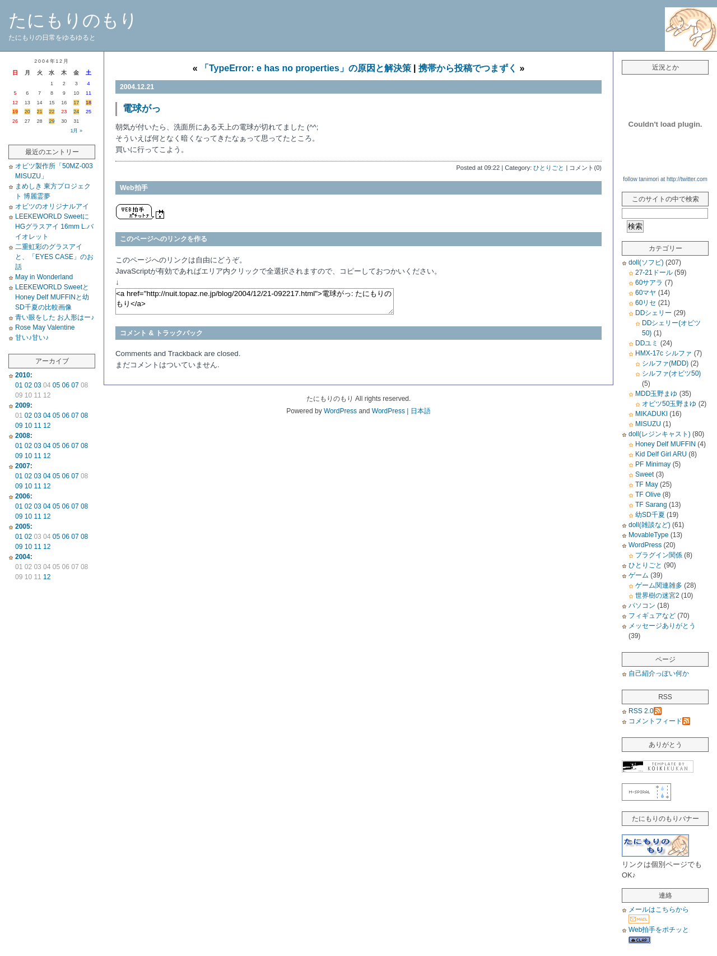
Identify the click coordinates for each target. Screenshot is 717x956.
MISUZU (648, 424)
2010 (22, 375)
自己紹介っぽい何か (658, 673)
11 (37, 425)
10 (28, 425)
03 (37, 385)
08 (84, 415)
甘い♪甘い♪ (32, 337)
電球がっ (142, 108)
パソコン (641, 605)
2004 (22, 557)
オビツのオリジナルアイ (52, 206)
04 (46, 415)
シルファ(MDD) (665, 363)
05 (56, 385)
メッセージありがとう (662, 626)
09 (18, 425)
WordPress (645, 545)
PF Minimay (653, 464)
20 (27, 111)
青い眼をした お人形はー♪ (54, 317)
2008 (22, 436)
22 (51, 111)
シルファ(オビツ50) (671, 373)
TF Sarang (651, 505)
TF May (646, 484)
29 (51, 121)
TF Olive (647, 494)
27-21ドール (654, 272)
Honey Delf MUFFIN (665, 444)
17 (76, 102)
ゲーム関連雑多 (658, 585)
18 (88, 102)
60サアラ (649, 283)
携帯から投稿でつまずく (467, 68)
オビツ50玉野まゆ (669, 404)
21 (40, 111)
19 (15, 111)
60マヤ (645, 293)
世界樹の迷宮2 (657, 595)
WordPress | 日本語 (401, 411)
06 (65, 385)
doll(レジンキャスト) (659, 434)
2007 (22, 466)
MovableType (648, 535)
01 (18, 385)
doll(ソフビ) (646, 262)
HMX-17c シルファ (663, 353)
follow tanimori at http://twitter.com (665, 179)
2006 (22, 496)
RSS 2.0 (645, 711)
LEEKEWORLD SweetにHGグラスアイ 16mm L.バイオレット (54, 227)
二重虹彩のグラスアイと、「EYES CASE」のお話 (54, 257)
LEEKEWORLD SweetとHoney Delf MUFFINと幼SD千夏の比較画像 (52, 297)
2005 (22, 526)
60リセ (645, 303)
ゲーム (638, 575)
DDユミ (646, 343)
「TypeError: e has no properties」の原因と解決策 (305, 68)
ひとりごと (548, 167)
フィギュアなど (652, 616)
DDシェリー (653, 313)
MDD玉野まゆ (656, 394)
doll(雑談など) (649, 525)
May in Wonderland (44, 277)
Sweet (644, 474)
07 (74, 385)
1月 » (76, 130)
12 (46, 425)
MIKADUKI (651, 414)
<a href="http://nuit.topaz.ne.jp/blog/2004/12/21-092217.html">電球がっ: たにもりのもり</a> (254, 301)
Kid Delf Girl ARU (661, 454)
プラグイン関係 (658, 555)
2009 (22, 405)
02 (28, 385)
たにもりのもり (73, 20)
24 (76, 111)
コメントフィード (659, 721)
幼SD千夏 (650, 515)
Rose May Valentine (45, 327)
